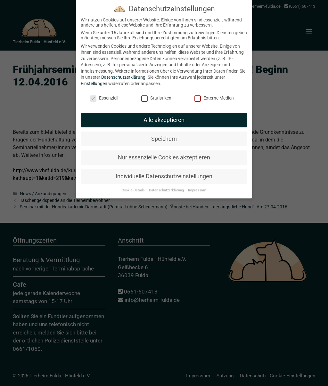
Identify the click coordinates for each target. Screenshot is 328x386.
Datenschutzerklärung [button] (167, 183)
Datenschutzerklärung (123, 70)
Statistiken (156, 91)
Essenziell (104, 91)
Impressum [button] (197, 183)
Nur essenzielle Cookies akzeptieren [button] (164, 151)
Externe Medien (214, 91)
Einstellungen (94, 76)
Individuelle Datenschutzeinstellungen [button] (164, 169)
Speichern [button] (164, 132)
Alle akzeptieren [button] (164, 113)
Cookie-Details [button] (134, 183)
